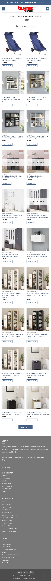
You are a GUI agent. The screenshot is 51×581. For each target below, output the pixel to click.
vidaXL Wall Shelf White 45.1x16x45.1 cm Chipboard (11, 98)
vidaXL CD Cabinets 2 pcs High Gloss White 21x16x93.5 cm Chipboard (11, 295)
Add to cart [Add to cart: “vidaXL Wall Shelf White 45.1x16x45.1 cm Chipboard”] (7, 105)
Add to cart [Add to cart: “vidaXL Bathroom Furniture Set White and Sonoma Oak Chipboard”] (32, 420)
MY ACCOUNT (6, 478)
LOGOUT (4, 491)
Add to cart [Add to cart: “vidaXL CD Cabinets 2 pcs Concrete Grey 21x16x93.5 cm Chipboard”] (32, 302)
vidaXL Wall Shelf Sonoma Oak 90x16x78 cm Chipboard (36, 98)
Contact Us (5, 560)
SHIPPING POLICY (8, 520)
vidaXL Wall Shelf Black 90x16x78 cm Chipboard (12, 138)
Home (12, 16)
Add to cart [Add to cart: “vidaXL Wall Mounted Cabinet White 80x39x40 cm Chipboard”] (32, 261)
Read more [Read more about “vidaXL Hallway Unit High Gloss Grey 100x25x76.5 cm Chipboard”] (31, 222)
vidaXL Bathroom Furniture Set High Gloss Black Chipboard (11, 413)
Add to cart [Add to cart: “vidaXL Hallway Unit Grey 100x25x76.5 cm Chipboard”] (7, 261)
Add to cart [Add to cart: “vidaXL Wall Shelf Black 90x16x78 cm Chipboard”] (7, 144)
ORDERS (4, 481)
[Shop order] (25, 26)
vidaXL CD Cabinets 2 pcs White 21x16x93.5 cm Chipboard (12, 374)
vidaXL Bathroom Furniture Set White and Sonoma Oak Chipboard (38, 413)
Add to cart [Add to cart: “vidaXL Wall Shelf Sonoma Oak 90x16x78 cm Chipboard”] (32, 105)
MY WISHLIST (6, 489)
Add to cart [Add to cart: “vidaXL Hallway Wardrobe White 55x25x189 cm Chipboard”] (7, 222)
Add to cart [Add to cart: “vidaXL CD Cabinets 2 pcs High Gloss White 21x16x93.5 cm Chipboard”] (7, 302)
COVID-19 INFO (7, 507)
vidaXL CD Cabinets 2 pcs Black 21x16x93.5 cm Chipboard (37, 335)
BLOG (3, 528)
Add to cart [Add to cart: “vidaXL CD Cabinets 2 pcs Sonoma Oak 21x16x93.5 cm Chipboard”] (7, 341)
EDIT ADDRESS (7, 486)
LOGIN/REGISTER (7, 473)
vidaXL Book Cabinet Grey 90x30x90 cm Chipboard (35, 177)
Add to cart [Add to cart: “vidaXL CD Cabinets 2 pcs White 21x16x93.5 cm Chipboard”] (7, 380)
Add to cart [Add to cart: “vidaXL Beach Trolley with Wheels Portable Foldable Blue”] (7, 65)
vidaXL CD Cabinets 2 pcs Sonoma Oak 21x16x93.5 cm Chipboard (12, 335)
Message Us (5, 563)
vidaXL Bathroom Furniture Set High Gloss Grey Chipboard (36, 374)
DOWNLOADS (6, 483)
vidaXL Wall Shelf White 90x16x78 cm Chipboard (38, 138)
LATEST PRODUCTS (8, 504)
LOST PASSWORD (7, 475)
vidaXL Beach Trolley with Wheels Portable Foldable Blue (12, 59)
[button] (3, 9)
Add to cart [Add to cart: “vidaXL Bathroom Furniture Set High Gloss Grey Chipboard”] (32, 380)
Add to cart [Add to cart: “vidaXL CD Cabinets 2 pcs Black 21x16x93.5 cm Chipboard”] (32, 341)
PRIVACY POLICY (7, 518)
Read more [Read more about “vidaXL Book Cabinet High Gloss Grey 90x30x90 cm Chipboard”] (6, 183)
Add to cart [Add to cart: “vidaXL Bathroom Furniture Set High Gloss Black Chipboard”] (7, 420)
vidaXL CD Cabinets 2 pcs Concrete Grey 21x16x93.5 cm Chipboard (38, 294)
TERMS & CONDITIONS (9, 515)
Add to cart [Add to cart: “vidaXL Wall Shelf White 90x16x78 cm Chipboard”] (32, 144)
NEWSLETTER (6, 512)
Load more (25, 427)
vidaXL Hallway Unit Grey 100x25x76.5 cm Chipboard (10, 255)
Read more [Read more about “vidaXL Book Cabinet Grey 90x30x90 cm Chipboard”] (31, 183)
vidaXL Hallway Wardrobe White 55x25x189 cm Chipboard (12, 216)
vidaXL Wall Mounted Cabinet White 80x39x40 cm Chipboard (37, 255)
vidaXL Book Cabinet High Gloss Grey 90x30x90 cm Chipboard (12, 177)
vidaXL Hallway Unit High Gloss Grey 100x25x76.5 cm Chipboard (37, 216)
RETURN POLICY (7, 523)
